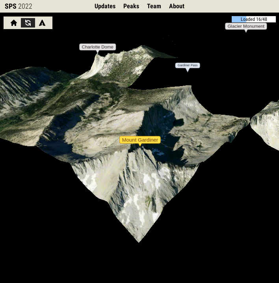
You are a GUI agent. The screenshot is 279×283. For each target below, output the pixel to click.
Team (154, 6)
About (176, 6)
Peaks (131, 6)
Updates (105, 6)
